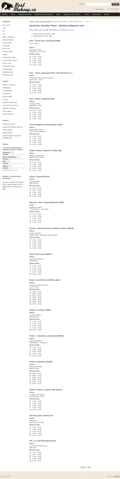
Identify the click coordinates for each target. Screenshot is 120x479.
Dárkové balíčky (8, 40)
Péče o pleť (6, 25)
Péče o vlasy (7, 63)
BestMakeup (7, 88)
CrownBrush (7, 94)
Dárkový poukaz (8, 51)
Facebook (6, 152)
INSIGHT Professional (10, 102)
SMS (4, 161)
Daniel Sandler (7, 96)
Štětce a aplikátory (9, 37)
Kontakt (106, 14)
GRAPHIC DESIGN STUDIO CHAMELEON (12, 137)
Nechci (5, 166)
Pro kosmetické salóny (10, 60)
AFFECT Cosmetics (9, 85)
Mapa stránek (99, 9)
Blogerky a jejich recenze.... (73, 14)
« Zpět (82, 467)
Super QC (117, 476)
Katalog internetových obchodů (13, 127)
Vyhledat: (82, 4)
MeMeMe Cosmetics (9, 108)
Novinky (4, 14)
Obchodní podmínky (24, 14)
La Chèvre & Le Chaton (10, 105)
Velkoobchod (96, 14)
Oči (4, 31)
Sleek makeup (7, 111)
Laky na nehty (7, 43)
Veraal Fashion (7, 130)
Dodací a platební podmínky (44, 14)
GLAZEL (5, 99)
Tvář (4, 28)
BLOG (87, 14)
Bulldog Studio (7, 133)
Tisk (89, 467)
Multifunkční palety (9, 66)
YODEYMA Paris (8, 114)
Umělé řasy (6, 46)
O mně (13, 14)
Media (58, 14)
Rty (4, 34)
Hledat (115, 4)
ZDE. (4, 189)
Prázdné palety (7, 69)
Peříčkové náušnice (9, 124)
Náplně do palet (8, 72)
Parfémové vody (8, 75)
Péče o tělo (6, 49)
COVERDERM (7, 91)
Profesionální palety (9, 57)
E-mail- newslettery (9, 157)
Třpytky (5, 54)
